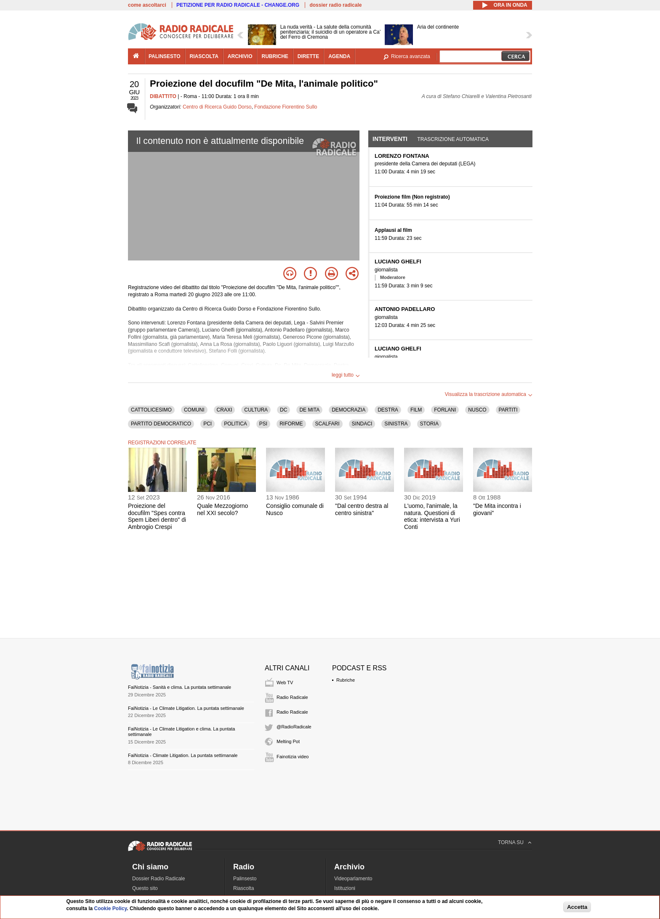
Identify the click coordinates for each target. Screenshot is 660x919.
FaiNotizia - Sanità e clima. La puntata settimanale (179, 687)
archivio (240, 56)
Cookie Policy (110, 908)
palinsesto (165, 56)
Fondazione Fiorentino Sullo (285, 107)
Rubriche (345, 680)
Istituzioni (344, 888)
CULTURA (256, 410)
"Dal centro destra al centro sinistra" (361, 509)
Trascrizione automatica (453, 139)
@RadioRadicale (294, 726)
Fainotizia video (293, 756)
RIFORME (291, 424)
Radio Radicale (292, 697)
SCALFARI (327, 424)
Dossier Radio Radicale (158, 879)
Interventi (390, 138)
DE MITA (309, 410)
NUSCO (477, 410)
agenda (339, 56)
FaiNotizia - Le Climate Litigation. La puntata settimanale (186, 708)
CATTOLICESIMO (151, 410)
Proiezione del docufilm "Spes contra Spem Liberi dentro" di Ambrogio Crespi (157, 516)
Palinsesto (244, 879)
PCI (207, 424)
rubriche (274, 56)
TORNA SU (511, 842)
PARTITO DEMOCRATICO (161, 424)
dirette (308, 56)
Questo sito (145, 888)
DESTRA (388, 410)
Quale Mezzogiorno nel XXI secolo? (222, 509)
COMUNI (194, 410)
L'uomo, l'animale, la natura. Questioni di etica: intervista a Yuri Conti (432, 516)
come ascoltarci (147, 5)
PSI (263, 424)
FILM (416, 410)
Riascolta (243, 888)
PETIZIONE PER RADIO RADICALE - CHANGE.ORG (237, 5)
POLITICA (235, 424)
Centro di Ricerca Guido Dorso (217, 107)
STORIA (429, 424)
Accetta (577, 907)
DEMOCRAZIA (348, 410)
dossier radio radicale (335, 5)
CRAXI (224, 410)
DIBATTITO (163, 96)
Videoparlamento (353, 879)
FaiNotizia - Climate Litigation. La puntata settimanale (182, 755)
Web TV (285, 682)
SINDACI (362, 424)
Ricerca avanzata (410, 56)
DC (283, 410)
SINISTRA (395, 424)
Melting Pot (288, 741)
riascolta (204, 56)
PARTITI (508, 410)
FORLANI (445, 410)
